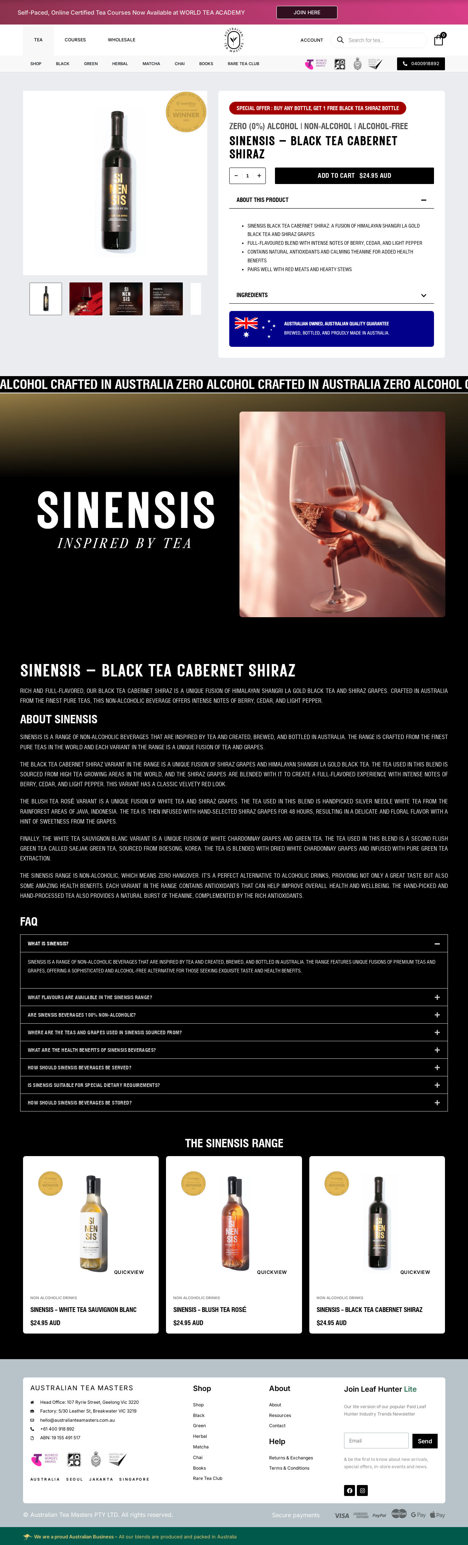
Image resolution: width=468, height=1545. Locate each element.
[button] (331, 200)
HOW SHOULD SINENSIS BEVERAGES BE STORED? (80, 1103)
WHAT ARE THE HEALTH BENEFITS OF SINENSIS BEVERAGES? (92, 1050)
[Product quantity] (247, 176)
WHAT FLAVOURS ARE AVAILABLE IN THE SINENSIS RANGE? (90, 997)
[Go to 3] (126, 298)
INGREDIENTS (252, 295)
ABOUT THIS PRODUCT (262, 199)
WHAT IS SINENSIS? (48, 943)
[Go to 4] (166, 298)
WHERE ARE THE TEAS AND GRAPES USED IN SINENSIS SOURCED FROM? (105, 1032)
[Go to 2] (85, 298)
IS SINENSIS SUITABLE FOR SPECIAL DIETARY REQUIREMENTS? (94, 1085)
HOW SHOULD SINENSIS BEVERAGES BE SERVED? (79, 1067)
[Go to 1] (45, 298)
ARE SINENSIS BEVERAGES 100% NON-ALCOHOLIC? (82, 1015)
